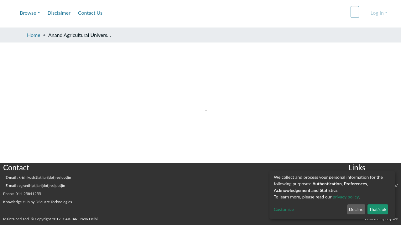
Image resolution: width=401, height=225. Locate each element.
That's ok (377, 209)
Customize (284, 209)
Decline (356, 209)
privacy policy (346, 196)
